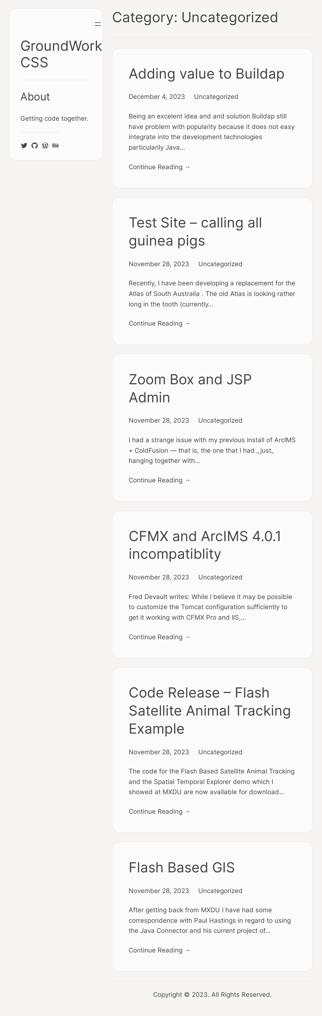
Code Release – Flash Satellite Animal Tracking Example (210, 710)
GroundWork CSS (61, 54)
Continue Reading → (160, 167)
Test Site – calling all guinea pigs (195, 231)
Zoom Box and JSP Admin (190, 388)
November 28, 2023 (159, 264)
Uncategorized (216, 96)
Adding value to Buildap (207, 73)
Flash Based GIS (182, 867)
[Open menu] (97, 24)
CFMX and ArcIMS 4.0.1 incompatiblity (205, 545)
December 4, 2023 (157, 96)
